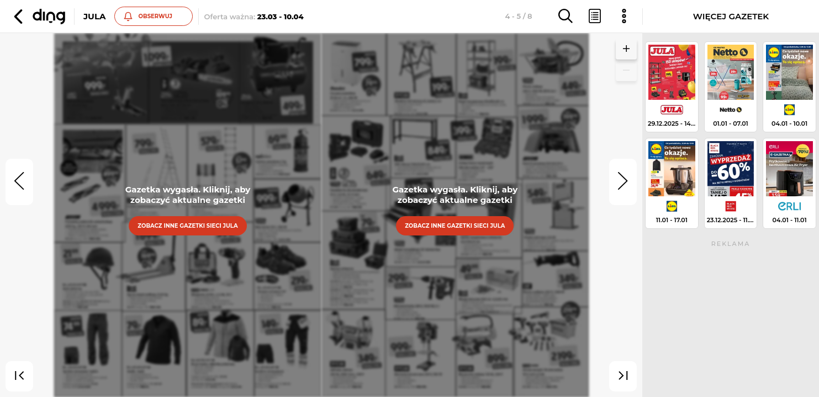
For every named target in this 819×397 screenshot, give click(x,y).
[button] (38, 16)
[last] (623, 377)
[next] (623, 182)
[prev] (19, 182)
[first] (19, 377)
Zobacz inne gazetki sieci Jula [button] (187, 225)
